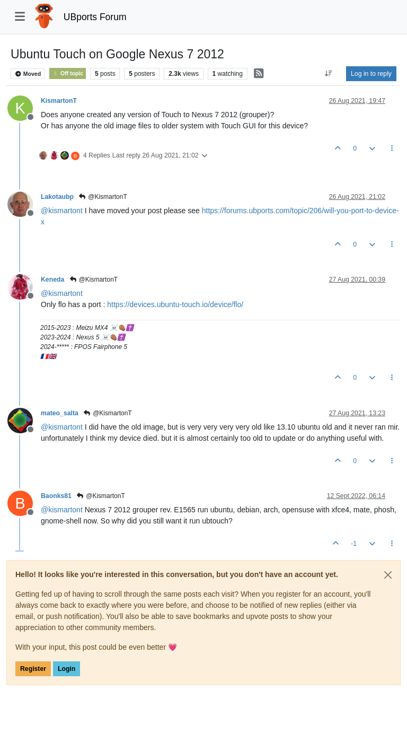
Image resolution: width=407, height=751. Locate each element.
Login (66, 669)
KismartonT (59, 100)
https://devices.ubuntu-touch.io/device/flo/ (175, 304)
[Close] (388, 575)
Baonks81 (56, 496)
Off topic (67, 73)
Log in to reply (371, 73)
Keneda (52, 279)
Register (33, 669)
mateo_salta (59, 413)
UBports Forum (95, 17)
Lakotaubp (57, 196)
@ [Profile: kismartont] (62, 210)
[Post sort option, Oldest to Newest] (329, 73)
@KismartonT (102, 196)
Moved (28, 74)
